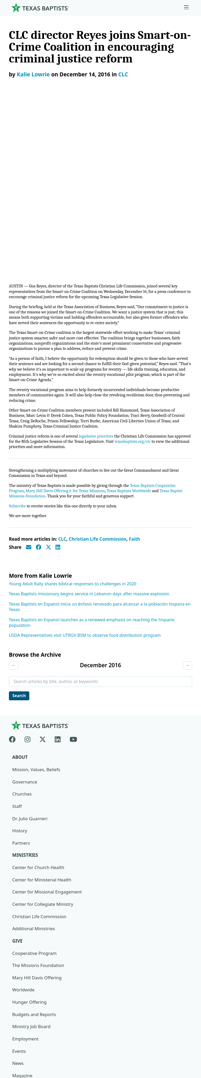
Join (16, 937)
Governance (24, 606)
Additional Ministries (33, 753)
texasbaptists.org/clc (156, 263)
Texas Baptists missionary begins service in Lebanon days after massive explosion (89, 417)
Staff (17, 630)
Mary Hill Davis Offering (37, 802)
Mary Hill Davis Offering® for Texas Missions (67, 313)
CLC (123, 74)
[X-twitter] (43, 562)
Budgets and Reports (34, 839)
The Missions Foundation (38, 790)
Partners (21, 667)
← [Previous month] (14, 489)
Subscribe (17, 329)
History (19, 655)
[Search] (184, 969)
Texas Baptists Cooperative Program (140, 999)
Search (20, 519)
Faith (134, 363)
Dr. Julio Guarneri (30, 643)
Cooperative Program (34, 778)
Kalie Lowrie (33, 74)
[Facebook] (14, 562)
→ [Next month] (187, 489)
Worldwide (23, 814)
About (20, 581)
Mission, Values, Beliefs (36, 594)
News (18, 888)
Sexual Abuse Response (37, 925)
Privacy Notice (23, 1028)
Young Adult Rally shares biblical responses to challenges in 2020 (72, 407)
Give (17, 765)
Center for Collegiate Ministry (43, 728)
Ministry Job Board (31, 851)
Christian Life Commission (97, 363)
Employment (25, 863)
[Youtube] (73, 562)
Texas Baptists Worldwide (134, 313)
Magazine (22, 900)
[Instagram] (27, 562)
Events (19, 876)
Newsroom (20, 1016)
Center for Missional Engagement (47, 716)
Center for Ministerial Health (42, 704)
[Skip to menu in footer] (186, 7)
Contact (17, 1041)
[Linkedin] (57, 562)
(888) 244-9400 (24, 1053)
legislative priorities (100, 257)
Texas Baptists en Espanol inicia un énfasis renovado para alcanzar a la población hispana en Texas (100, 430)
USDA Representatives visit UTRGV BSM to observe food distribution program (85, 459)
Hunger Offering (29, 827)
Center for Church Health (38, 692)
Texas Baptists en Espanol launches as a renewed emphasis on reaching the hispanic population (92, 446)
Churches (22, 618)
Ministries (25, 679)
